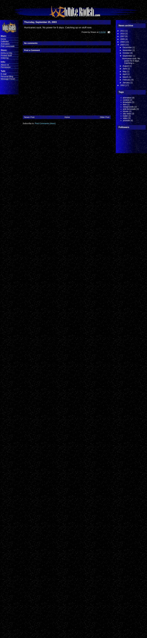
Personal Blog (7, 76)
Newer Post (29, 117)
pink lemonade (129, 109)
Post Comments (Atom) (45, 123)
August (126, 66)
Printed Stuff (6, 55)
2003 (122, 45)
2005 (122, 39)
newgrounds (128, 107)
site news (127, 113)
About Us (5, 65)
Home (3, 39)
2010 (122, 33)
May (125, 71)
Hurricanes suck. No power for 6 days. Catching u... (131, 60)
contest (126, 100)
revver (125, 111)
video (125, 118)
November (127, 50)
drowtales (127, 102)
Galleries (5, 41)
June (125, 68)
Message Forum (8, 79)
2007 (122, 36)
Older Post (104, 117)
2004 (122, 42)
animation (127, 98)
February (127, 80)
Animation (5, 44)
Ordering (4, 58)
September (128, 56)
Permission (6, 67)
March (126, 77)
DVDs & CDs (6, 53)
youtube (126, 120)
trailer (125, 116)
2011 (122, 31)
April (125, 74)
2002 (122, 85)
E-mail (3, 74)
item (125, 104)
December (127, 47)
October (126, 53)
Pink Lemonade (7, 46)
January (126, 82)
